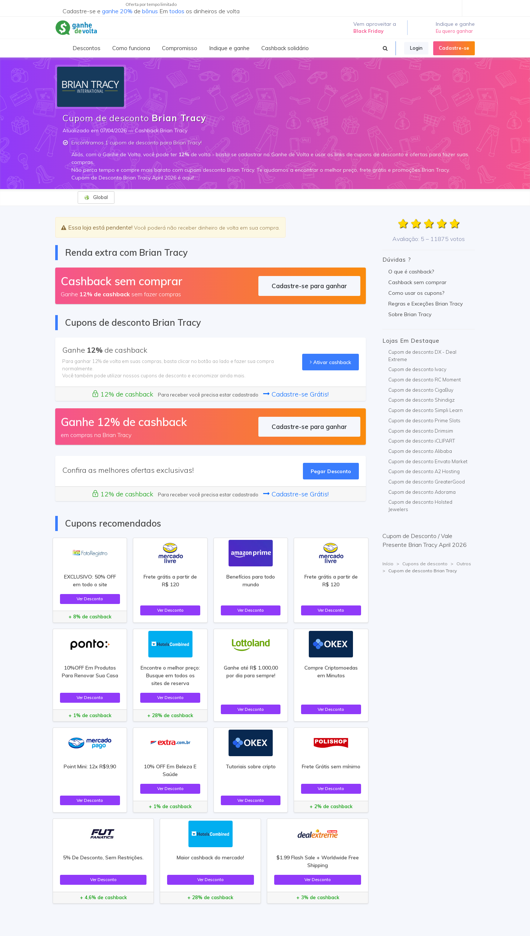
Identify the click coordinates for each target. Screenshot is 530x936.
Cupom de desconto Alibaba (420, 451)
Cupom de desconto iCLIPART (421, 441)
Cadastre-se (454, 48)
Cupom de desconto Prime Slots (424, 420)
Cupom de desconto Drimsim (420, 431)
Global (96, 197)
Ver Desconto (90, 598)
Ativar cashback (330, 362)
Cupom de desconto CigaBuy (420, 390)
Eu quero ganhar (454, 31)
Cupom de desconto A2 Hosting (424, 471)
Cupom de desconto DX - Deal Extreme (422, 355)
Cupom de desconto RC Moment (424, 380)
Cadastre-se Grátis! (296, 394)
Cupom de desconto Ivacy (417, 369)
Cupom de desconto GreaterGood (426, 482)
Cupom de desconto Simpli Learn (425, 410)
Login (416, 48)
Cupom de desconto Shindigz (421, 400)
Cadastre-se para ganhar (309, 286)
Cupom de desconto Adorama (422, 492)
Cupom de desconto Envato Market (427, 461)
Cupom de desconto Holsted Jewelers (420, 505)
